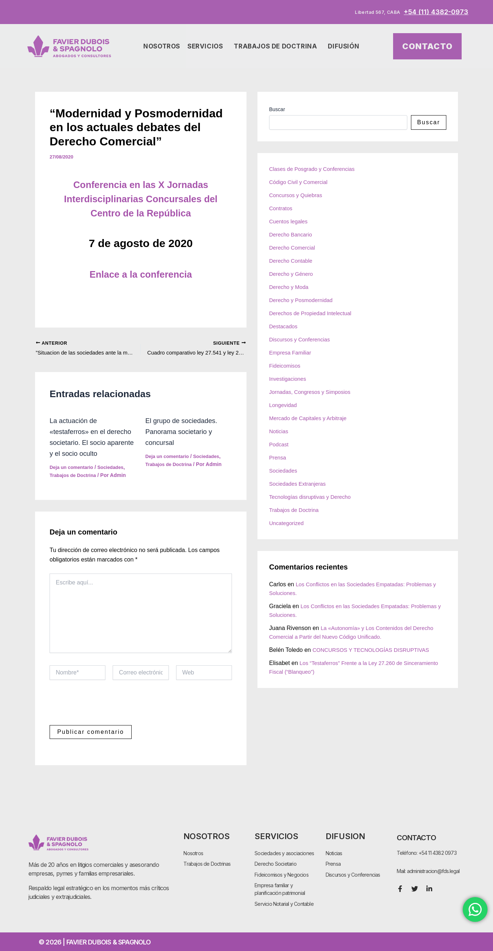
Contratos (281, 208)
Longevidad (284, 405)
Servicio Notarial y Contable (284, 903)
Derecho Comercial (294, 247)
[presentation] (105, 719)
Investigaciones (289, 379)
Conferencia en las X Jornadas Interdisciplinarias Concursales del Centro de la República (141, 198)
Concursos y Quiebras (298, 195)
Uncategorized (288, 523)
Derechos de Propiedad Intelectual (314, 313)
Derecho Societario (275, 862)
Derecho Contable (292, 261)
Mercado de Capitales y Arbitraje (311, 418)
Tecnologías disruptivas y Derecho (313, 497)
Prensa (278, 457)
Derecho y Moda (290, 287)
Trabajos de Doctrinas (206, 862)
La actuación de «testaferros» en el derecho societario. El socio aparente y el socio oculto (90, 444)
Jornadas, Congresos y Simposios (313, 392)
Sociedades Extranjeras (300, 484)
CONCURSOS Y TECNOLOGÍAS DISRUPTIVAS (376, 650)
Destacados (284, 326)
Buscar (277, 109)
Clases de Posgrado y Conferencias (315, 169)
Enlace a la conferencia (140, 274)
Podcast (279, 444)
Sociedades (115, 479)
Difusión (345, 46)
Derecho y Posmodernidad (303, 300)
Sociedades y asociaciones (284, 851)
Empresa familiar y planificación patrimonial (280, 888)
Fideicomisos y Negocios (281, 873)
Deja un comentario (73, 479)
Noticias (279, 431)
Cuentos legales (290, 221)
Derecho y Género (293, 274)
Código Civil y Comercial (301, 182)
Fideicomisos (286, 366)
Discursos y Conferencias (302, 339)
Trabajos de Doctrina (277, 46)
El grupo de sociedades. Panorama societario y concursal (184, 433)
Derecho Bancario (292, 234)
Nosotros (161, 46)
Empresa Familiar (292, 352)
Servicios (206, 46)
